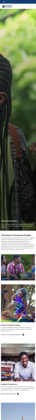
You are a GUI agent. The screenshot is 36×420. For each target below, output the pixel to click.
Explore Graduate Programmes (10, 394)
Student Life (6, 278)
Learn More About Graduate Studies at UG (12, 335)
